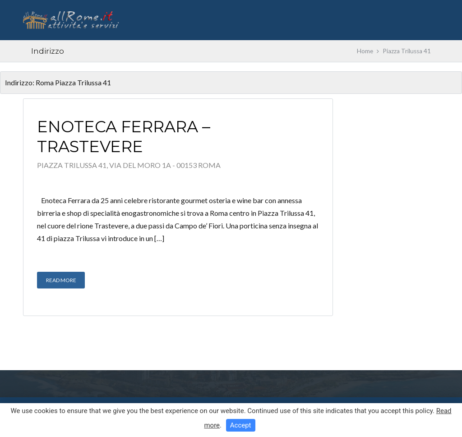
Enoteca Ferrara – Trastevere (123, 136)
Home (365, 51)
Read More (61, 280)
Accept (240, 425)
